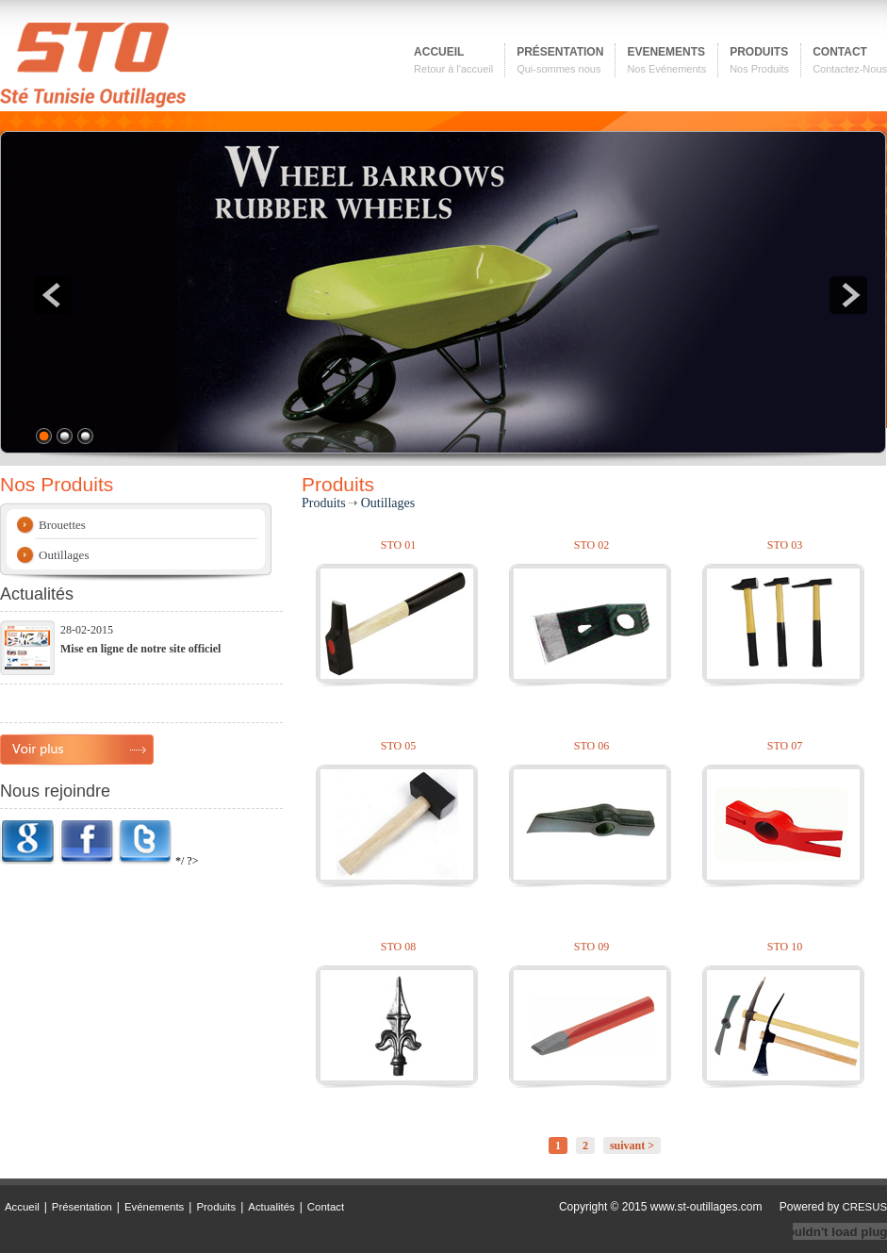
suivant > (632, 1145)
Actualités (271, 1206)
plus (77, 749)
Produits (216, 1206)
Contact (325, 1206)
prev (53, 295)
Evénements (154, 1206)
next (848, 295)
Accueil (22, 1206)
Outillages (64, 555)
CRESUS (865, 1206)
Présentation (82, 1206)
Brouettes (62, 525)
